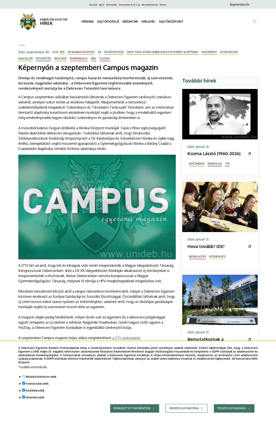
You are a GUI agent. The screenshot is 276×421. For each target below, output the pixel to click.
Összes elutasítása (184, 414)
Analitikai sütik (35, 397)
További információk (32, 373)
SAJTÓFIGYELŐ (108, 21)
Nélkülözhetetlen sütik (41, 383)
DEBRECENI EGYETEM (53, 19)
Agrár (101, 4)
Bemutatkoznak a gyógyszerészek (205, 342)
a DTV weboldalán (126, 338)
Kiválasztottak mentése (132, 414)
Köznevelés (111, 4)
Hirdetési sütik (35, 403)
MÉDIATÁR (130, 21)
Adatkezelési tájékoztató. (214, 365)
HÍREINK (88, 21)
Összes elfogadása (231, 414)
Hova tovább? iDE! (205, 246)
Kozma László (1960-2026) (213, 153)
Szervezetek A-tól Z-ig (129, 4)
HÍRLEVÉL (148, 21)
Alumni (163, 4)
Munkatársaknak (150, 4)
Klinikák (93, 4)
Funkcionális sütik (37, 390)
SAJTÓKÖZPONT (171, 21)
